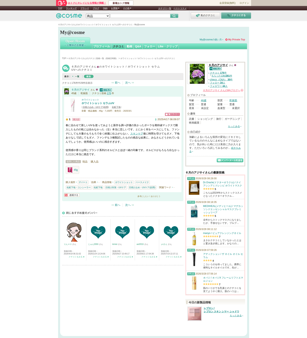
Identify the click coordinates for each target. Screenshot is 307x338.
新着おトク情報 (121, 3)
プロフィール (101, 46)
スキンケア (136, 133)
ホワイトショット (90, 99)
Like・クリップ (167, 46)
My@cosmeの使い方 (211, 39)
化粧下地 (116, 107)
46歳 (203, 100)
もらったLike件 (221, 75)
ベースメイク (142, 182)
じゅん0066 (93, 244)
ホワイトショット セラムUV (98, 103)
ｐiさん (164, 244)
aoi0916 (140, 244)
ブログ (96, 8)
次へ (128, 82)
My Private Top (236, 39)
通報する (72, 195)
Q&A (105, 8)
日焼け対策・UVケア (115, 187)
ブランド (84, 8)
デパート (83, 182)
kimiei (115, 244)
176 (109, 93)
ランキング (71, 8)
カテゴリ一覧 (164, 8)
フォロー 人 (217, 82)
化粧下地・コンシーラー (79, 187)
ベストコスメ (180, 8)
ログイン (244, 3)
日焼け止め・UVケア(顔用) (96, 107)
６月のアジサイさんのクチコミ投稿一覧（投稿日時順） (93, 58)
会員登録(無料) (227, 3)
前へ (117, 82)
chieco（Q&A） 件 (221, 79)
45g (72, 170)
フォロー (149, 46)
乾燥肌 (233, 100)
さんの (223, 90)
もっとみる (234, 126)
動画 (129, 46)
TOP (60, 8)
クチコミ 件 (218, 72)
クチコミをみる (76, 257)
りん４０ (68, 244)
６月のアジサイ (80, 89)
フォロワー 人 (219, 86)
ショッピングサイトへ (172, 114)
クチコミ (118, 46)
